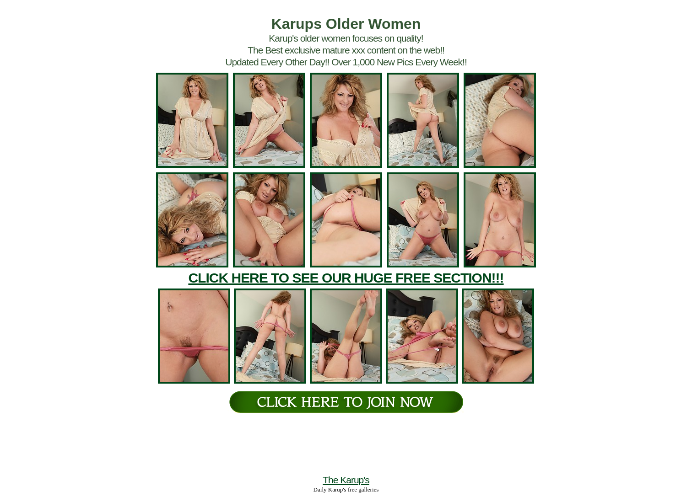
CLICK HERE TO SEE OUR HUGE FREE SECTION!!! (345, 277)
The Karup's (346, 480)
